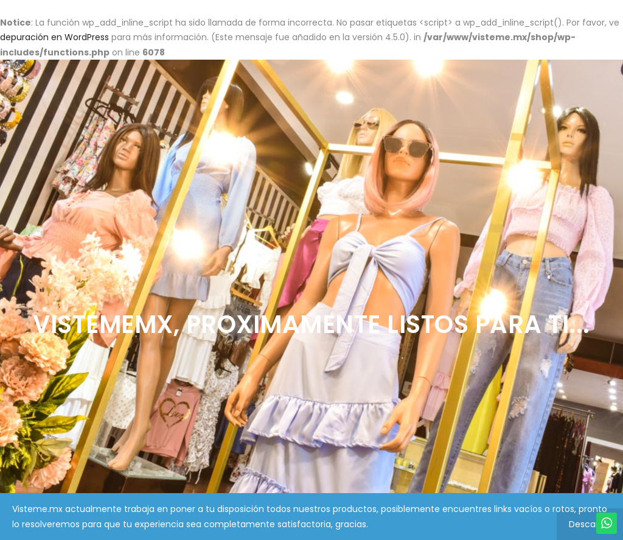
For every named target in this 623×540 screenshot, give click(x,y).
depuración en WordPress (54, 37)
